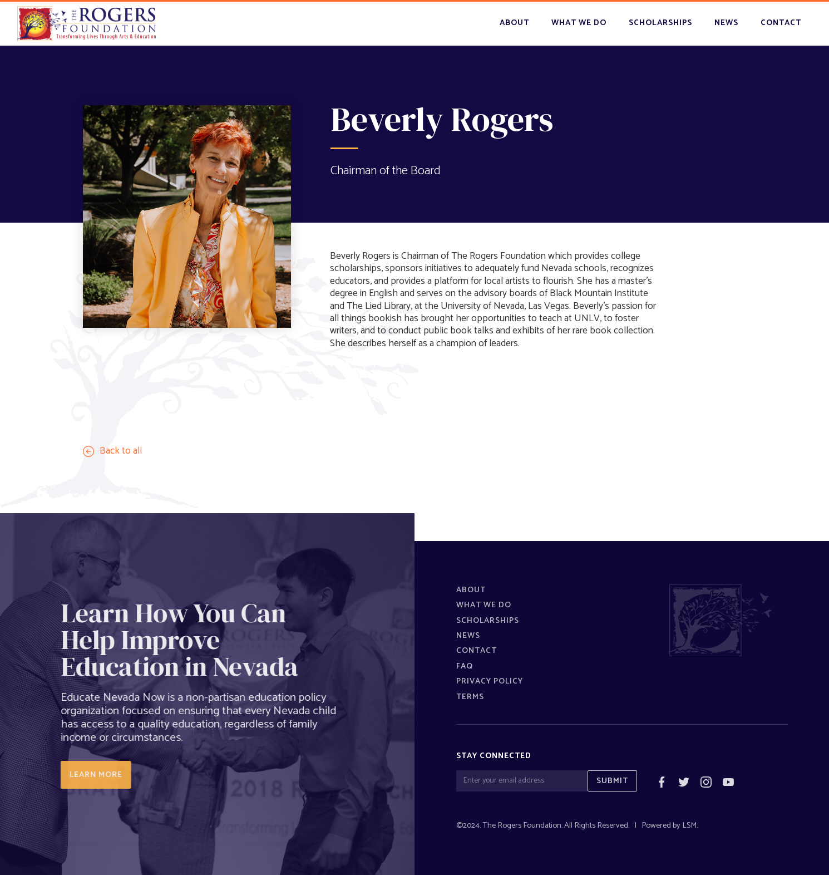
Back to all (121, 451)
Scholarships (487, 621)
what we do (578, 23)
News (468, 636)
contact (781, 23)
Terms (470, 697)
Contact (476, 651)
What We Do (483, 605)
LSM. (690, 825)
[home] (86, 24)
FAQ (464, 666)
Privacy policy (489, 681)
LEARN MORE (90, 774)
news (726, 23)
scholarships (660, 23)
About (514, 23)
